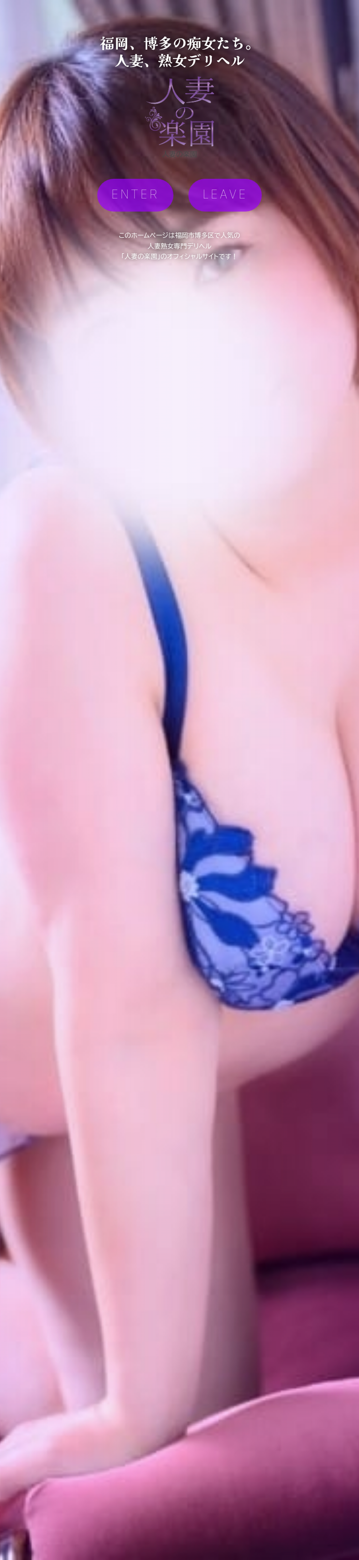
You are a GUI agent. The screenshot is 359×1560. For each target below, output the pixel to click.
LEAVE (225, 195)
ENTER (135, 195)
